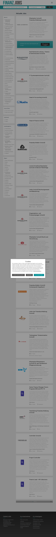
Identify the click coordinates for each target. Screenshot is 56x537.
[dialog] (28, 268)
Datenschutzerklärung (37, 271)
